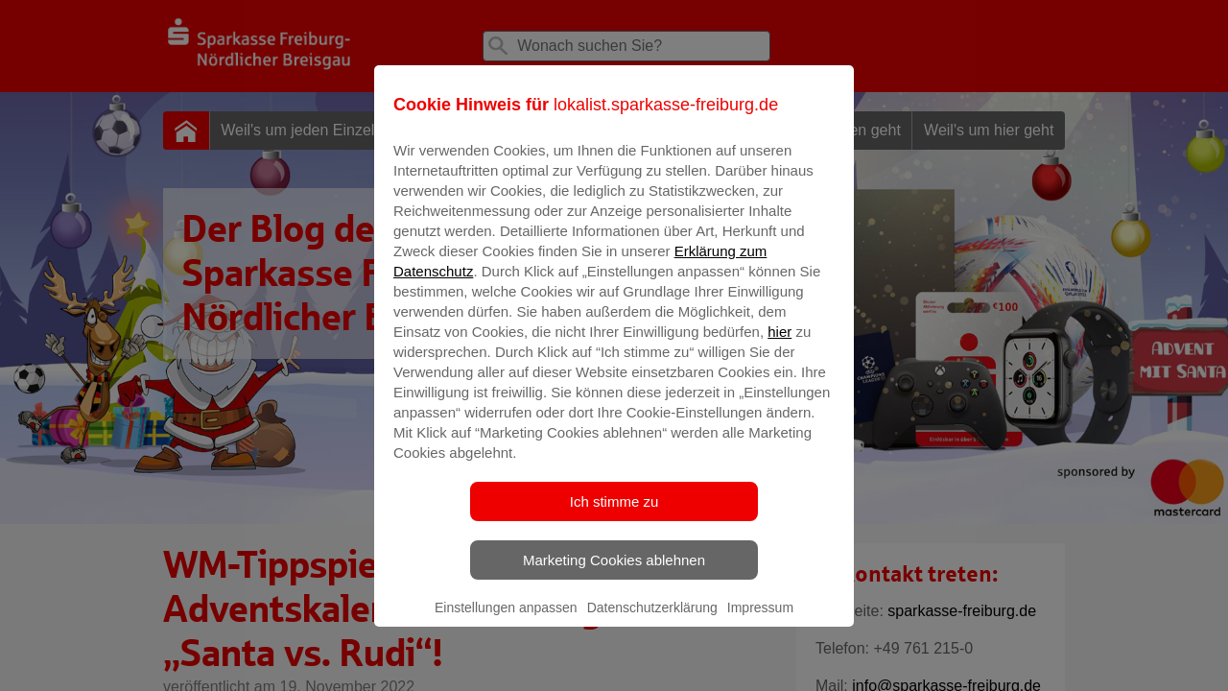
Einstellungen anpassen (506, 621)
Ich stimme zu (614, 515)
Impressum (760, 621)
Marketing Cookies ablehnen (614, 573)
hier (779, 345)
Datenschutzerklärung (652, 621)
